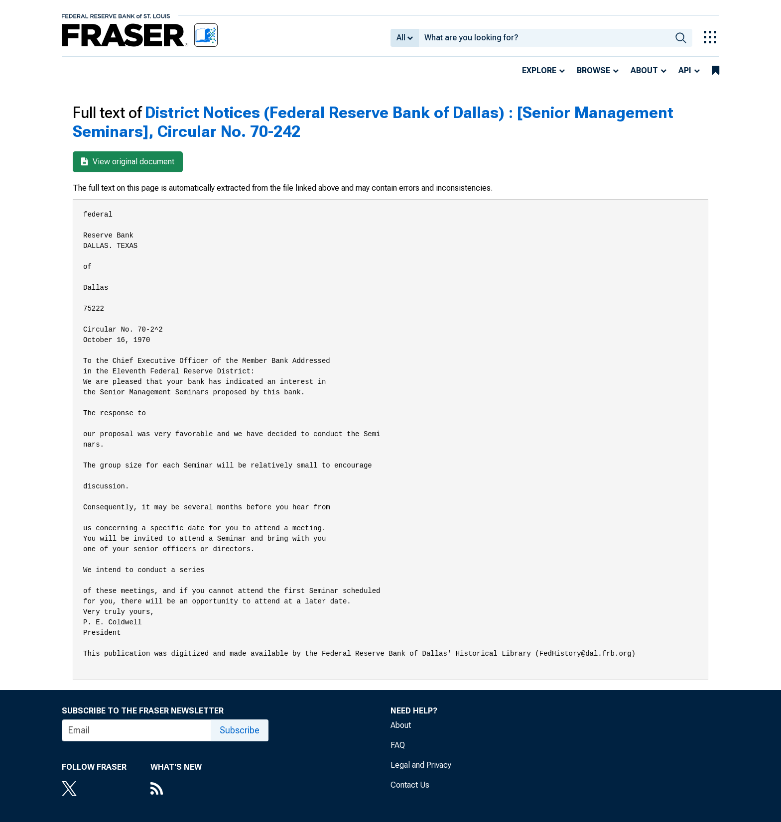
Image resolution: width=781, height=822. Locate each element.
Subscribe (240, 730)
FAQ (397, 745)
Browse (593, 70)
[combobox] (544, 38)
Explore (539, 70)
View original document (127, 161)
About (644, 70)
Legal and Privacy (420, 765)
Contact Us (409, 785)
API (684, 70)
